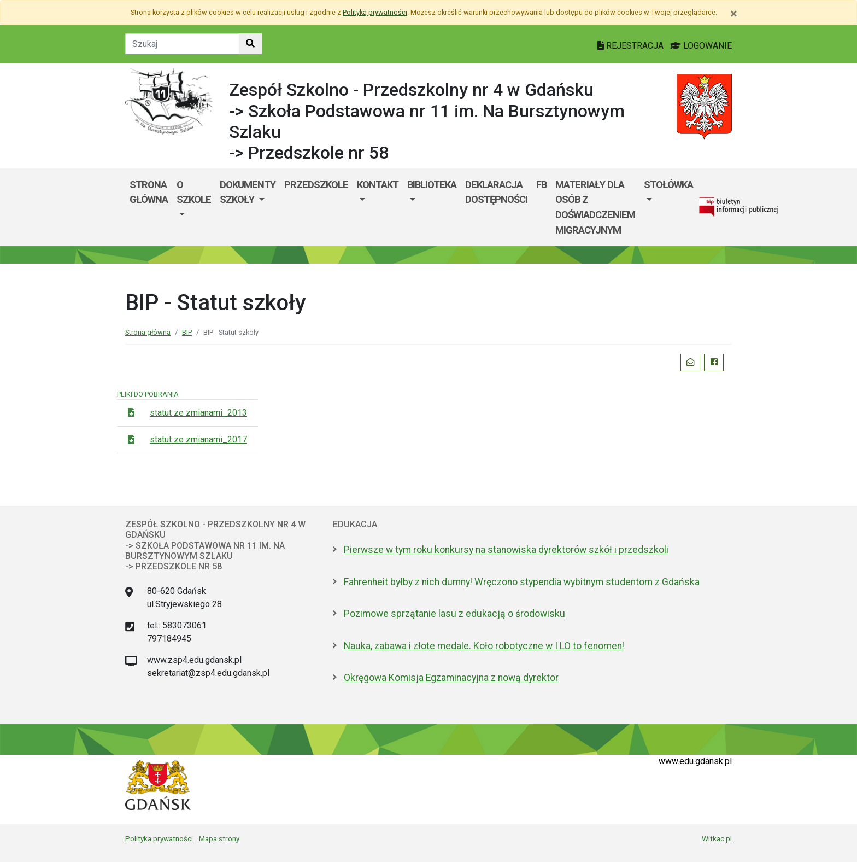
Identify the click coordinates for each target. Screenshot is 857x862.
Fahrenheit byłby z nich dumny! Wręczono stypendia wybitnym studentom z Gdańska (522, 581)
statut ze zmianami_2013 (198, 412)
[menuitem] (193, 207)
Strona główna (149, 192)
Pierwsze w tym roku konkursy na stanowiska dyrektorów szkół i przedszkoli (506, 549)
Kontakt (377, 184)
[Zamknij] (733, 13)
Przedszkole (316, 184)
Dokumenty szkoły (247, 192)
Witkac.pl (717, 838)
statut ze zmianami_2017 (198, 439)
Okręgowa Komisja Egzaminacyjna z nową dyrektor (451, 677)
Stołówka (668, 184)
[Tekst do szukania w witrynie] (182, 43)
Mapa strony (219, 838)
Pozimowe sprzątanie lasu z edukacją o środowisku (454, 613)
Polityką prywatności (375, 12)
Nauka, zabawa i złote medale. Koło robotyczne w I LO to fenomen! (484, 645)
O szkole (194, 192)
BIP (187, 332)
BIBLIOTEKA (431, 184)
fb (541, 184)
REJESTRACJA (631, 45)
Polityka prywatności (159, 838)
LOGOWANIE (701, 45)
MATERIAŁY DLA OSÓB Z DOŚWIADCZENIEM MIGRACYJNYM (595, 207)
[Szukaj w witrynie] (250, 43)
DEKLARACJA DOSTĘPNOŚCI (496, 192)
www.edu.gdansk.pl (695, 761)
